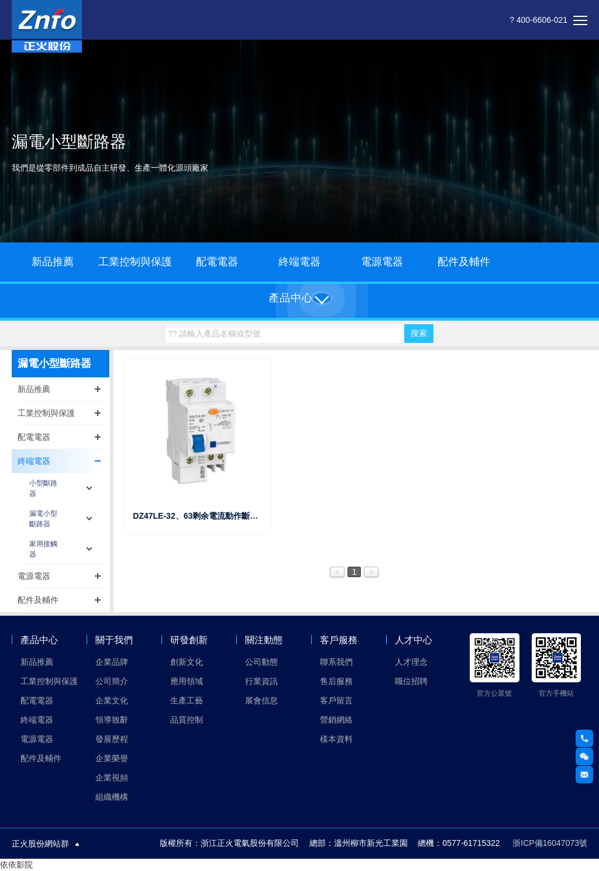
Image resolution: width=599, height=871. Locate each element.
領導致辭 (111, 719)
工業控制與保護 (135, 262)
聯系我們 (336, 662)
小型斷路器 (43, 488)
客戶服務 (338, 640)
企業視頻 (111, 777)
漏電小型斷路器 (43, 518)
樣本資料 (336, 739)
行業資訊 (261, 681)
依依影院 (16, 864)
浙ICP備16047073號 (549, 843)
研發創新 (189, 640)
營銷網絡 (336, 719)
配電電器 (217, 262)
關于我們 (114, 640)
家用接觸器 (43, 549)
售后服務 (336, 681)
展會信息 (261, 700)
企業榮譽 (111, 758)
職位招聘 (411, 681)
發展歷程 (111, 739)
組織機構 (111, 796)
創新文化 (186, 662)
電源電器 (382, 262)
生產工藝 (186, 700)
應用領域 (186, 681)
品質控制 (186, 719)
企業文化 (111, 700)
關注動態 (264, 640)
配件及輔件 (464, 262)
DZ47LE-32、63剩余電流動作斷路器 (199, 515)
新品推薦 (53, 262)
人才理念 (411, 662)
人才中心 (413, 640)
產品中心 (39, 640)
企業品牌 (111, 662)
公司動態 (261, 662)
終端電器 (299, 262)
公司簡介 (111, 681)
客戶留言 (336, 700)
